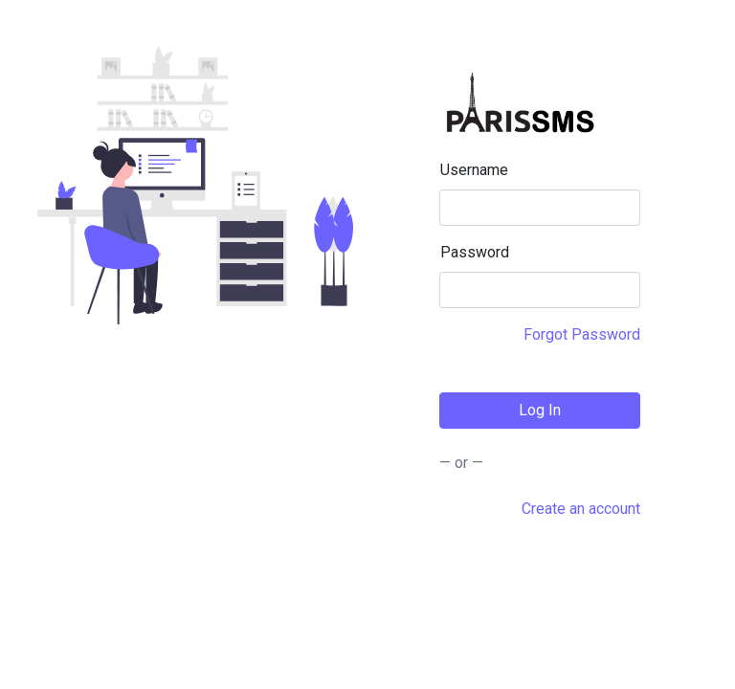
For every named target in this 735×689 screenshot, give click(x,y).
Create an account (581, 509)
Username (474, 170)
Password (474, 252)
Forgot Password (581, 334)
